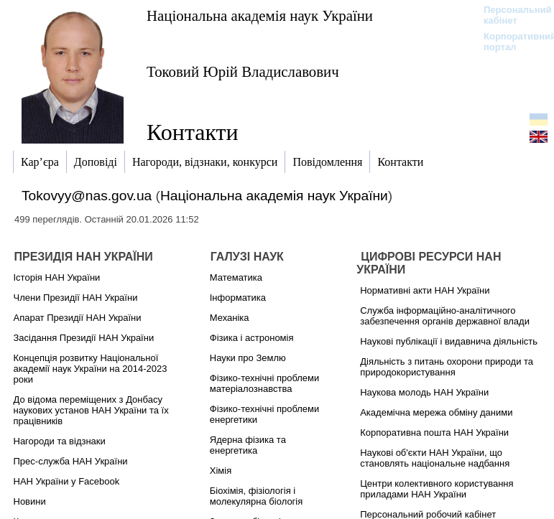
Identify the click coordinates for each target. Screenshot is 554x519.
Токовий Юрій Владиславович (243, 71)
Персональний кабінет (510, 15)
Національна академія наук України (260, 15)
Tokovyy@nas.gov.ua (87, 195)
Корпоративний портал (510, 41)
